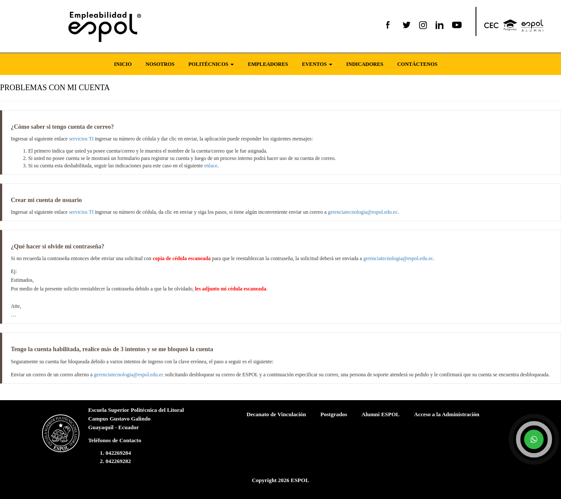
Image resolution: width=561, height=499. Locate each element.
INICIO (123, 64)
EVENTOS (317, 64)
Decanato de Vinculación (276, 414)
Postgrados (334, 414)
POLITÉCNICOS (211, 64)
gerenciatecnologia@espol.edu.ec (363, 212)
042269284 (118, 453)
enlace (211, 166)
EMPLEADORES (268, 64)
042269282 (118, 461)
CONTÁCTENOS (417, 64)
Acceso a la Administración (446, 414)
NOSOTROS (160, 64)
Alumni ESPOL (380, 414)
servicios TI (81, 139)
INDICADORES (364, 64)
